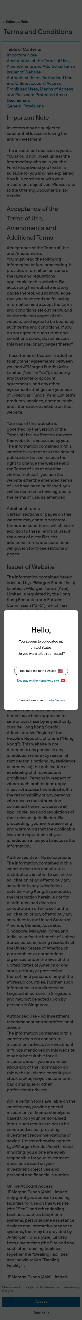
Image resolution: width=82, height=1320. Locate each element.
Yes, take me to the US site (41, 671)
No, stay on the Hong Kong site (41, 680)
